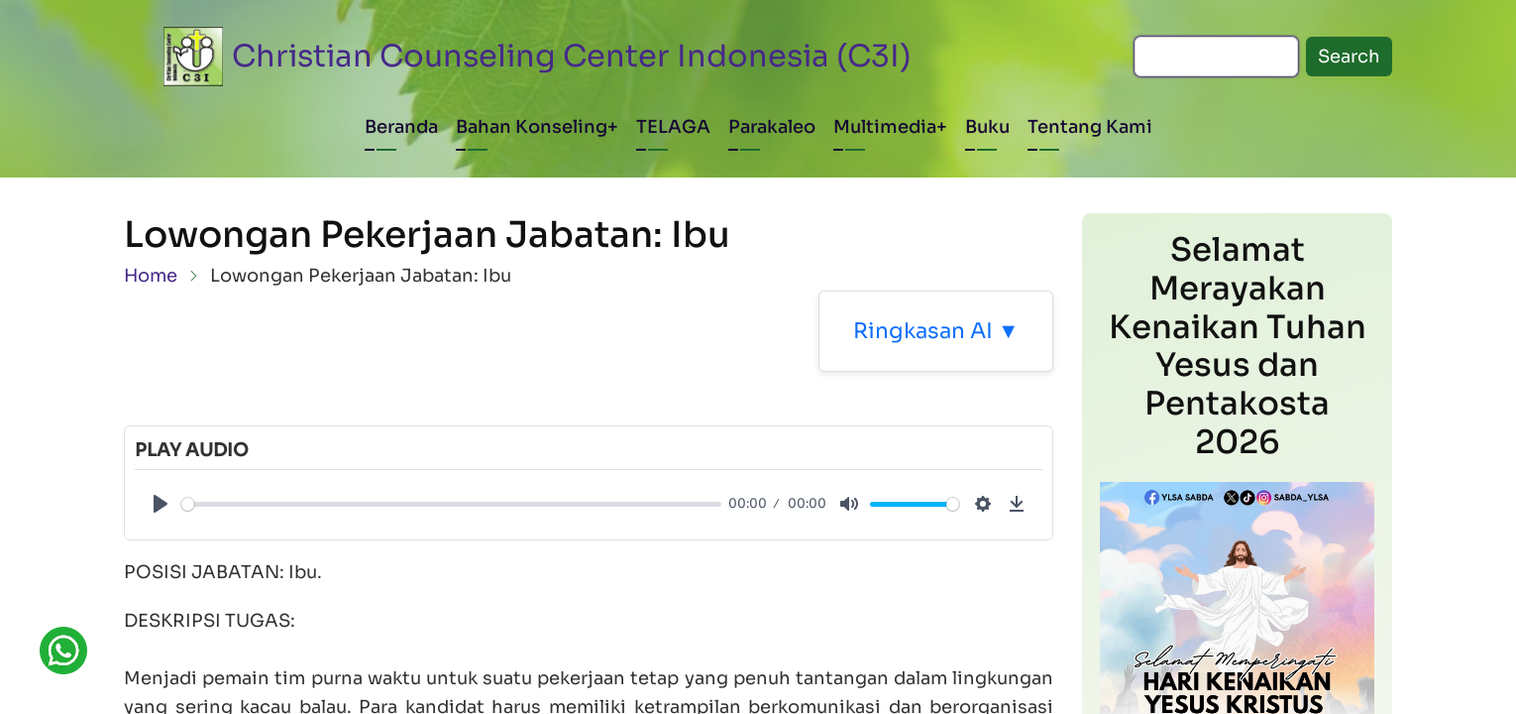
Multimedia (884, 127)
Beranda (401, 127)
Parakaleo (771, 127)
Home (150, 276)
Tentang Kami (1090, 127)
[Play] (160, 504)
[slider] (451, 504)
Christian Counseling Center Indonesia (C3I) (572, 56)
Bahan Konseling (531, 127)
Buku (987, 127)
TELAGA (673, 127)
